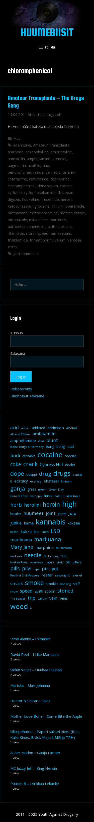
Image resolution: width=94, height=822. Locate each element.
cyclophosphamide (40, 192)
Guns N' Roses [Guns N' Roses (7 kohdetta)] (19, 496)
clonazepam (47, 185)
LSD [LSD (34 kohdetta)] (55, 531)
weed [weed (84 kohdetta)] (19, 606)
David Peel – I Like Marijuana (34, 654)
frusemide (50, 199)
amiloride (16, 151)
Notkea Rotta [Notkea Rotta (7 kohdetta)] (19, 562)
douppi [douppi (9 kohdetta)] (31, 474)
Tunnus (16, 332)
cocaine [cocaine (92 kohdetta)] (49, 454)
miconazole (17, 219)
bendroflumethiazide (26, 172)
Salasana (17, 353)
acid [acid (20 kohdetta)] (14, 427)
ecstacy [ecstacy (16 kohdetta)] (21, 481)
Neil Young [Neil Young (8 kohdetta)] (51, 556)
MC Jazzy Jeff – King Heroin (33, 768)
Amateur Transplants (51, 145)
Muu (17, 138)
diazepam (66, 192)
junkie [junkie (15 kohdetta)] (16, 523)
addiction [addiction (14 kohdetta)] (55, 427)
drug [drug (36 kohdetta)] (45, 473)
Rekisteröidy (21, 388)
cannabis (53, 172)
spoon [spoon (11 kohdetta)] (50, 591)
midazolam (38, 219)
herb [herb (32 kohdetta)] (16, 504)
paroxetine (17, 226)
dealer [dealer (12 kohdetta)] (70, 464)
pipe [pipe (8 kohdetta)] (37, 569)
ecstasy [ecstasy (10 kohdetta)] (35, 481)
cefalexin (69, 172)
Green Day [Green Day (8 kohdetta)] (56, 489)
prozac (66, 226)
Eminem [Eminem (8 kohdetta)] (66, 481)
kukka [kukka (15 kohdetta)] (26, 531)
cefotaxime (17, 178)
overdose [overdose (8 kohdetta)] (36, 562)
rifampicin (16, 233)
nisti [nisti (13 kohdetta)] (64, 555)
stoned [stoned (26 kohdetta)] (65, 590)
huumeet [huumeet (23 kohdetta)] (33, 513)
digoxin (14, 199)
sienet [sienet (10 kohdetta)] (77, 575)
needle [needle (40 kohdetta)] (32, 555)
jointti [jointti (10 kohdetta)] (62, 513)
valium (60, 240)
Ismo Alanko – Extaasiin (30, 638)
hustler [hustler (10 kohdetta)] (15, 513)
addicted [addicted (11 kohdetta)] (38, 428)
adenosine (22, 145)
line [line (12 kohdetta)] (36, 531)
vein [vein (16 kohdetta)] (53, 598)
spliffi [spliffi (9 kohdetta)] (39, 591)
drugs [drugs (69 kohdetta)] (61, 473)
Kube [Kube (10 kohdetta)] (14, 531)
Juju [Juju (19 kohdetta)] (72, 513)
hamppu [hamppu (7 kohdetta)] (36, 496)
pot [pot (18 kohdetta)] (55, 568)
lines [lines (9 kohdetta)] (45, 532)
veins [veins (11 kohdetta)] (63, 598)
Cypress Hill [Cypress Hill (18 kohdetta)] (51, 464)
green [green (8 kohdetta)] (42, 489)
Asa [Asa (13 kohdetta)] (41, 440)
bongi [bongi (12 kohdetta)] (60, 446)
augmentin (17, 165)
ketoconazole (19, 206)
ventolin (74, 240)
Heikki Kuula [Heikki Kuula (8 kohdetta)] (71, 496)
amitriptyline (61, 151)
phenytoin (37, 226)
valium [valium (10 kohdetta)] (42, 598)
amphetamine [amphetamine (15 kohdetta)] (23, 440)
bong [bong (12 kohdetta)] (50, 446)
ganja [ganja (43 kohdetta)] (17, 488)
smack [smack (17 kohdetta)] (16, 583)
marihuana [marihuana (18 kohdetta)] (21, 540)
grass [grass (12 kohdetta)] (31, 489)
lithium (57, 206)
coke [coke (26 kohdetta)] (15, 464)
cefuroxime (38, 178)
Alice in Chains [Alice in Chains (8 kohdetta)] (20, 434)
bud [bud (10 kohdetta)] (71, 446)
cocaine (66, 185)
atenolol (59, 158)
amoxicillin (16, 158)
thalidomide (18, 240)
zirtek (13, 246)
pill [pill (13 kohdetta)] (68, 561)
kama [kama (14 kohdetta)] (29, 522)
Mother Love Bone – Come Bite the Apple (46, 716)
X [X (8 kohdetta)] (31, 608)
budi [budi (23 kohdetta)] (15, 455)
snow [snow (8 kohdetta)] (14, 591)
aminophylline (37, 151)
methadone (18, 212)
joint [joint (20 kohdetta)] (51, 513)
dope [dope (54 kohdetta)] (17, 473)
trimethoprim (41, 240)
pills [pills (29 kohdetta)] (15, 568)
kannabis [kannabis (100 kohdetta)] (50, 521)
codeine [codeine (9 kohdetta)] (71, 456)
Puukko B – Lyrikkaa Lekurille (34, 783)
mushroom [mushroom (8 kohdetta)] (64, 548)
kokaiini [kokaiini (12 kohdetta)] (74, 523)
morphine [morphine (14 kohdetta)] (44, 547)
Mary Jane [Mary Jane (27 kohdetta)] (21, 547)
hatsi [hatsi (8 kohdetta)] (57, 496)
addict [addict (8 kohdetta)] (25, 428)
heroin (66, 199)
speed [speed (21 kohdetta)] (26, 591)
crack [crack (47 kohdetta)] (30, 464)
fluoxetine (30, 199)
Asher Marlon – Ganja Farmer (35, 752)
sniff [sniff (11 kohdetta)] (76, 584)
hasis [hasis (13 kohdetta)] (48, 495)
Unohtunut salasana (27, 395)
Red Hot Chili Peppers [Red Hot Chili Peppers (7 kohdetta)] (24, 575)
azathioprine (38, 165)
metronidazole (72, 212)
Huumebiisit (47, 32)
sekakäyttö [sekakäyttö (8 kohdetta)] (62, 575)
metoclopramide (44, 212)
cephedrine (60, 178)
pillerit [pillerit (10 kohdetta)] (77, 562)
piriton (53, 226)
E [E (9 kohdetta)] (11, 481)
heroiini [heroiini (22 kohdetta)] (32, 505)
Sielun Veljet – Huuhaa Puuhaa (36, 669)
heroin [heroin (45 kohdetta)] (51, 504)
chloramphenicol (21, 185)
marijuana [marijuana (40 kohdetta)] (47, 539)
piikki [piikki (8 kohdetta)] (59, 562)
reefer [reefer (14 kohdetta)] (47, 574)
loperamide (74, 206)
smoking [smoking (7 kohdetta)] (65, 584)
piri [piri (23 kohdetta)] (45, 568)
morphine (58, 219)
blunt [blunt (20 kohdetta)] (52, 440)
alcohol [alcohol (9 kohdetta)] (71, 428)
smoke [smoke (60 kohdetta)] (34, 582)
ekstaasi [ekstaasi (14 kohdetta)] (51, 480)
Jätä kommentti (26, 253)
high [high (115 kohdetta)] (69, 504)
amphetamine (38, 158)
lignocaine (41, 206)
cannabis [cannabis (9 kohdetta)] (28, 456)
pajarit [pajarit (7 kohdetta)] (50, 562)
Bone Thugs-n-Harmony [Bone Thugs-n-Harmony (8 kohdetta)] (27, 447)
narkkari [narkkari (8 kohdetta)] (16, 556)
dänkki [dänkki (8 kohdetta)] (77, 474)
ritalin (30, 233)
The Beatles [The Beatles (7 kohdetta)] (17, 598)
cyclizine (15, 192)
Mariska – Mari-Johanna (30, 685)
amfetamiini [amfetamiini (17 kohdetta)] (45, 434)
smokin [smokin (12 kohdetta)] (52, 583)
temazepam (60, 233)
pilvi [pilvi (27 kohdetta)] (26, 568)
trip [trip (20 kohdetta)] (31, 598)
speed (42, 233)
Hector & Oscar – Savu (30, 700)
